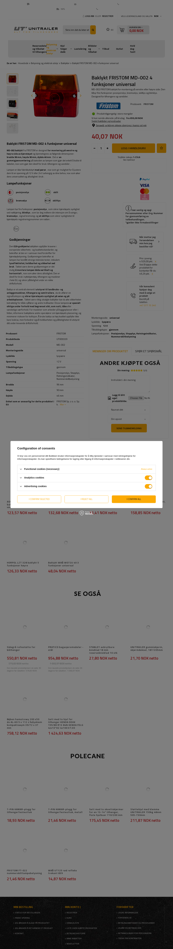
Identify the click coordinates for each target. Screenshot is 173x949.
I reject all (86, 499)
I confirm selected (39, 499)
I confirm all (134, 499)
